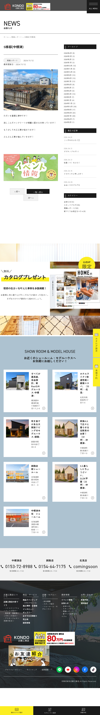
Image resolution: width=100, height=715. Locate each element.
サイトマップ (32, 696)
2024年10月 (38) (70, 106)
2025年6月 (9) (69, 84)
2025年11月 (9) (69, 69)
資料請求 (84, 630)
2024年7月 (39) (69, 116)
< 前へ (31, 191)
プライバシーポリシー (13, 696)
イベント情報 (66, 626)
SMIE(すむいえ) (30, 629)
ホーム (6, 37)
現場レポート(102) (71, 208)
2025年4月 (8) (69, 91)
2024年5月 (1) (69, 122)
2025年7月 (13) (69, 81)
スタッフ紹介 (49, 631)
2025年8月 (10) (69, 78)
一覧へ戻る (31, 197)
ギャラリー (27, 639)
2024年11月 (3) (69, 103)
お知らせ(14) (69, 202)
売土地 (25, 646)
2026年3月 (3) (69, 56)
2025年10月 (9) (69, 72)
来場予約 (84, 626)
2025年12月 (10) (70, 65)
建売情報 (26, 649)
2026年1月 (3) (69, 62)
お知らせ (65, 630)
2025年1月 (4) (69, 100)
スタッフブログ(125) (72, 205)
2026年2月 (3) (69, 59)
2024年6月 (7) (69, 119)
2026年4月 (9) (69, 53)
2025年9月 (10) (69, 75)
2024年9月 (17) (69, 109)
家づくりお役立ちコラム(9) (75, 211)
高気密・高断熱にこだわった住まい (11, 641)
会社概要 (47, 628)
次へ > (31, 204)
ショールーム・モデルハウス (50, 634)
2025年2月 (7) (69, 97)
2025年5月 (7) (69, 87)
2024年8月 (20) (69, 113)
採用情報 (45, 696)
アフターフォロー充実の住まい (11, 646)
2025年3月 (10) (69, 94)
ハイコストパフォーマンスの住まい (11, 636)
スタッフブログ (69, 635)
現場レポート (16, 37)
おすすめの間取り (30, 643)
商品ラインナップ (30, 626)
